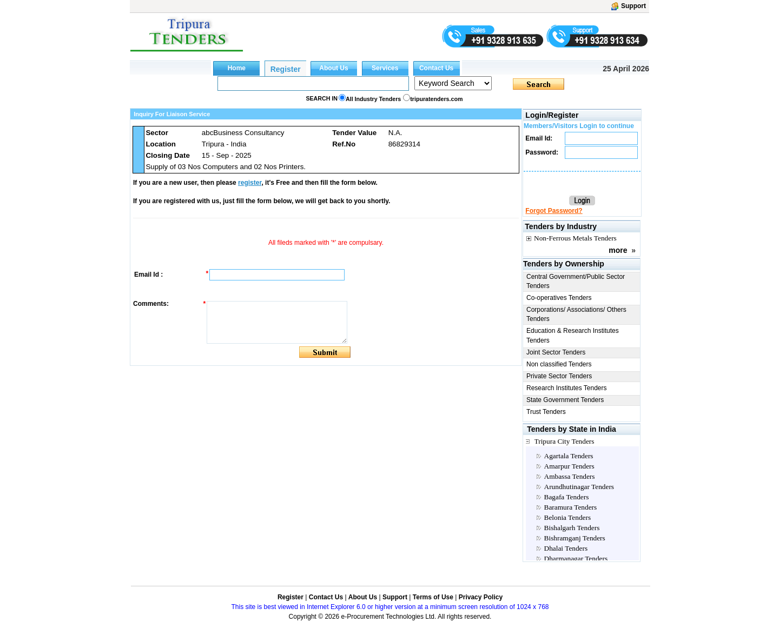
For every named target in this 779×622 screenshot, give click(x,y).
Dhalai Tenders (566, 548)
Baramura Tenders (570, 507)
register (249, 182)
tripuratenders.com (436, 99)
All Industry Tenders (373, 99)
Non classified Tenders (559, 364)
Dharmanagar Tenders (576, 558)
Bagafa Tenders (566, 497)
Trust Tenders (546, 412)
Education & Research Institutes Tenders (572, 335)
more (618, 250)
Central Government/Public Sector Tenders (575, 281)
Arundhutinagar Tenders (579, 487)
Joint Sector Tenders (555, 352)
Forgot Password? (553, 211)
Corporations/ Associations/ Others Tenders (576, 314)
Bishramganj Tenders (574, 538)
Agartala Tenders (568, 456)
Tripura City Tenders (564, 441)
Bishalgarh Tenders (572, 528)
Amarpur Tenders (569, 466)
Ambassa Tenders (569, 476)
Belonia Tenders (567, 517)
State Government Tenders (565, 400)
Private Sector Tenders (559, 376)
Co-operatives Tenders (559, 298)
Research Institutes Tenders (566, 388)
